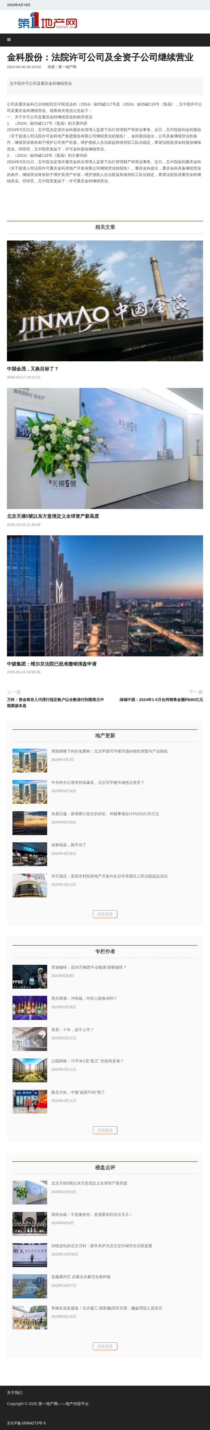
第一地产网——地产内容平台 (63, 1403)
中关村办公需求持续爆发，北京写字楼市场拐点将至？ (98, 782)
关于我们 (14, 1392)
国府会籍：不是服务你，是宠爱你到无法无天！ (92, 1214)
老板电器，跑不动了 (68, 845)
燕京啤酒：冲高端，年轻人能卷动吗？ (84, 998)
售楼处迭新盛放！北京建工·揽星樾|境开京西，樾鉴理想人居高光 (106, 1308)
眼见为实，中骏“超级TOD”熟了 (78, 1092)
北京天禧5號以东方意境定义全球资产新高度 (53, 516)
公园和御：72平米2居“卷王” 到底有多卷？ (87, 1061)
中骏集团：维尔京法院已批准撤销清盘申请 (52, 664)
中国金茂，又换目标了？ (33, 369)
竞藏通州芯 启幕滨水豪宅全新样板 (81, 1277)
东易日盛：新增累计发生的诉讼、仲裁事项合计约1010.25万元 (105, 814)
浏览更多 (105, 914)
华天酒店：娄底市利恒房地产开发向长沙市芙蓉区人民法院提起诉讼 (109, 876)
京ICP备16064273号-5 (26, 1423)
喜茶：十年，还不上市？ (72, 1029)
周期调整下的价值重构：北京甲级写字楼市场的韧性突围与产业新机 (109, 751)
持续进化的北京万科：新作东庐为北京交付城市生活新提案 (101, 1246)
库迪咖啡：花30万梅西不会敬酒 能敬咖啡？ (89, 967)
